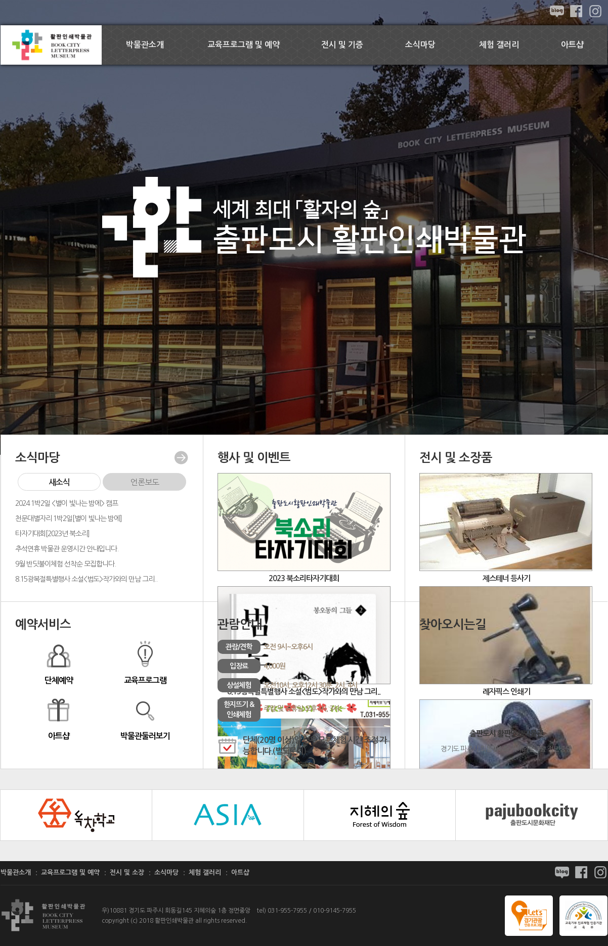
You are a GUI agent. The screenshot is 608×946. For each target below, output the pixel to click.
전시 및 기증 (342, 45)
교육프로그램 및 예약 (243, 45)
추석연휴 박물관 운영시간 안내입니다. (66, 548)
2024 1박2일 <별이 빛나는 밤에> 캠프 (66, 503)
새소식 (59, 482)
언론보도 (145, 482)
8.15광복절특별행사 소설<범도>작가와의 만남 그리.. (86, 579)
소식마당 (420, 45)
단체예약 (58, 662)
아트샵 (572, 45)
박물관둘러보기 (145, 717)
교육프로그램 (145, 662)
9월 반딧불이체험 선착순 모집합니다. (65, 563)
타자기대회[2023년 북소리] (52, 533)
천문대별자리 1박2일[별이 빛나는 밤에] (68, 518)
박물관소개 (145, 45)
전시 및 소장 (127, 872)
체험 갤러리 (499, 45)
